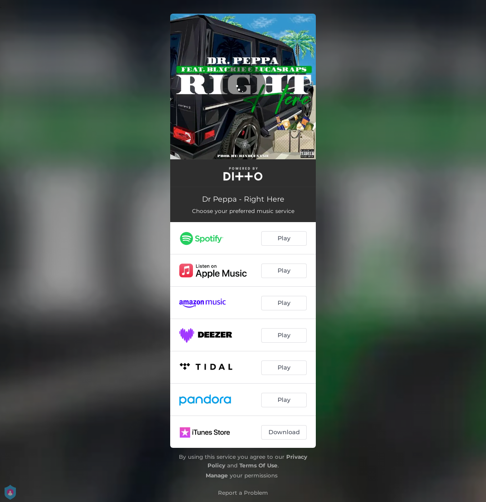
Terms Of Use (258, 465)
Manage (217, 475)
